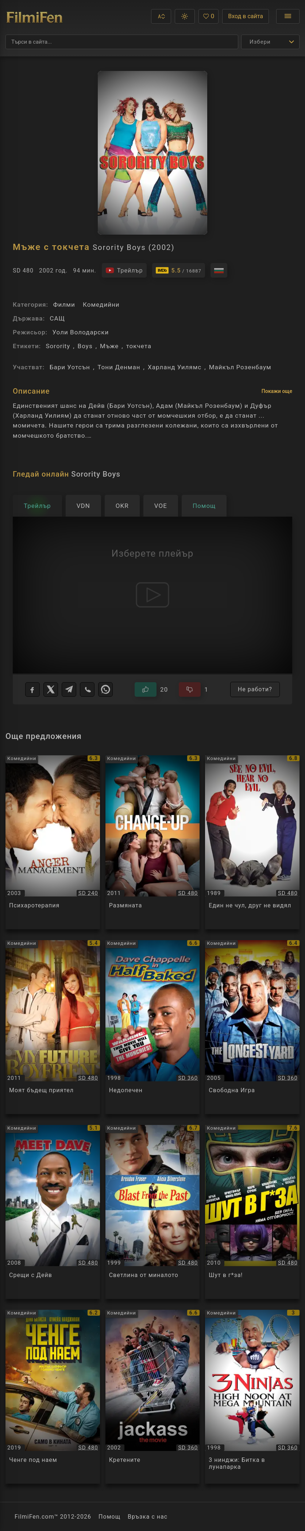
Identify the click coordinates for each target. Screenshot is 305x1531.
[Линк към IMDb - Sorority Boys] (178, 270)
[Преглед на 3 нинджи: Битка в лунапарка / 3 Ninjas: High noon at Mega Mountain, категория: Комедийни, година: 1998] (252, 1397)
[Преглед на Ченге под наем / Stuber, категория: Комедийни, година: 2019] (52, 1397)
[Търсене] (121, 42)
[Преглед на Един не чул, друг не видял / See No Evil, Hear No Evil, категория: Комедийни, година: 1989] (252, 842)
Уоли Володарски (80, 332)
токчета (138, 346)
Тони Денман (118, 367)
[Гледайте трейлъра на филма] (124, 270)
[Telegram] (69, 689)
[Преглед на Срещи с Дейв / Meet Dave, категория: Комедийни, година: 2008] (52, 1212)
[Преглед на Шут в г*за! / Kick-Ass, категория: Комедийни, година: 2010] (252, 1212)
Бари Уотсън (70, 367)
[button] (161, 16)
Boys (85, 346)
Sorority (58, 346)
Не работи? (255, 689)
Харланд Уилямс (174, 367)
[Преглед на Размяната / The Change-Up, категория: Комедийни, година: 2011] (152, 842)
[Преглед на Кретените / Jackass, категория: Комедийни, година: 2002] (152, 1397)
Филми (64, 304)
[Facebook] (32, 689)
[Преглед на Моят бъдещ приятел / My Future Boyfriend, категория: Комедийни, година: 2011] (52, 1027)
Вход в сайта (245, 16)
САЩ (57, 318)
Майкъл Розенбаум (240, 367)
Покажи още (277, 391)
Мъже (109, 346)
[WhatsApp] (105, 689)
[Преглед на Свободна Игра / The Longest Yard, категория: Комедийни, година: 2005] (252, 1027)
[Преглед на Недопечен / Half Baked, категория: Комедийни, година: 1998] (152, 1027)
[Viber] (87, 689)
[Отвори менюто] (288, 16)
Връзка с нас (147, 1516)
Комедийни (101, 304)
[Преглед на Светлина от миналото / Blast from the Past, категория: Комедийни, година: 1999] (152, 1212)
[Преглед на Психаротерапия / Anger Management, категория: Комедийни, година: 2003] (52, 842)
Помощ (109, 1516)
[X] (50, 689)
